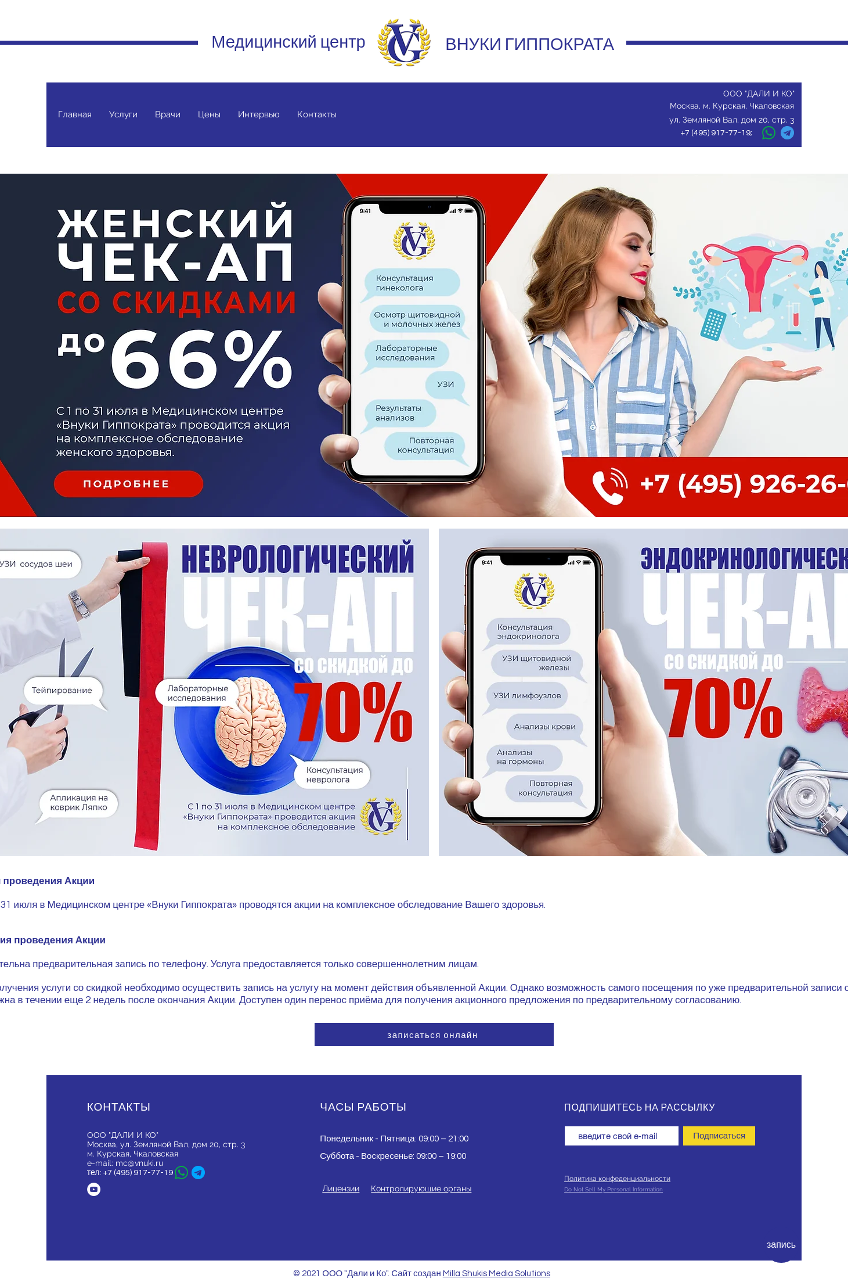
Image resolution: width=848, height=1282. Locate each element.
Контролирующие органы (421, 1188)
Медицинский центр (288, 41)
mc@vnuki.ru (139, 1163)
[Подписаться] (719, 1135)
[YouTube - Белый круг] (93, 1189)
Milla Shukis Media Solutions (496, 1273)
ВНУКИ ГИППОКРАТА (529, 44)
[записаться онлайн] (434, 1034)
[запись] (781, 1245)
